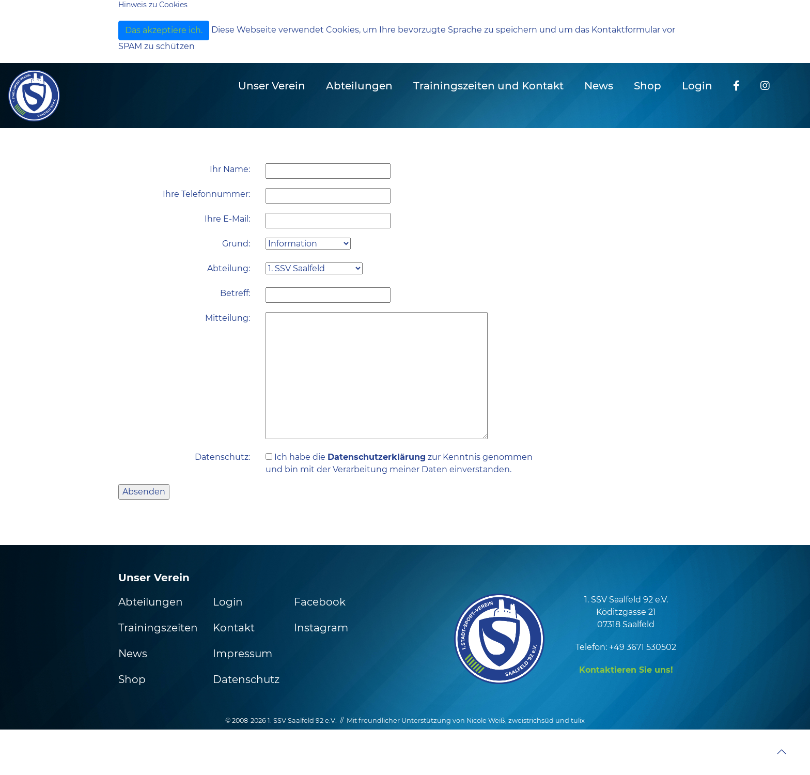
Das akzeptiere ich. (163, 30)
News (598, 86)
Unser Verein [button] (271, 86)
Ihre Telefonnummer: (206, 194)
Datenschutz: (222, 457)
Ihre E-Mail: (227, 219)
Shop (647, 86)
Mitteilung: (227, 318)
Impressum (242, 653)
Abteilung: (228, 268)
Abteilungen (150, 602)
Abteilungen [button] (359, 86)
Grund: (236, 244)
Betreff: (235, 293)
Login (697, 86)
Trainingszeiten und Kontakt (488, 86)
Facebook (320, 602)
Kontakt (234, 628)
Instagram (321, 628)
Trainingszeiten (158, 628)
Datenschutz (246, 679)
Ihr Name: (230, 169)
